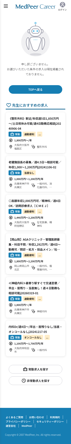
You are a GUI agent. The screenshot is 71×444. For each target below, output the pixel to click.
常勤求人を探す (35, 369)
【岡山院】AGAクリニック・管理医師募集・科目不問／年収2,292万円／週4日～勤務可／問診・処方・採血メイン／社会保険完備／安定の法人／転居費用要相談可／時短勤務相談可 (34, 249)
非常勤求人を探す (35, 380)
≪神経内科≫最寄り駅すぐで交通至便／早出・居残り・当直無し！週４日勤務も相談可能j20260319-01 (34, 288)
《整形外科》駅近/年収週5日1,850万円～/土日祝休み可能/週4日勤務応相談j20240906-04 (35, 123)
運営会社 (11, 426)
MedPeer (27, 426)
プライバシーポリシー (18, 421)
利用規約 (55, 417)
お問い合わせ (36, 417)
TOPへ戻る (35, 89)
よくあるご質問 (14, 417)
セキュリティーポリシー (50, 421)
